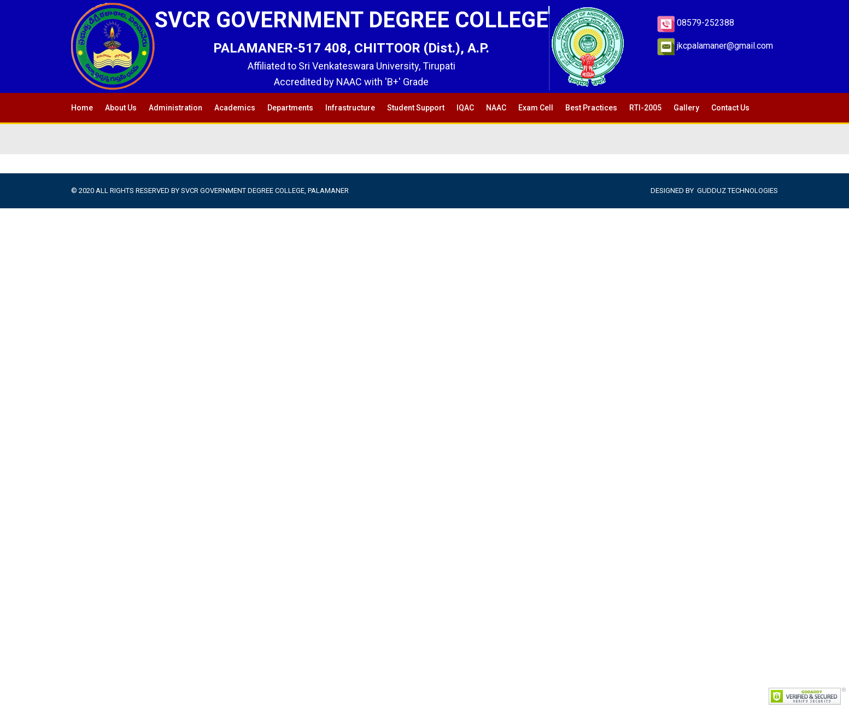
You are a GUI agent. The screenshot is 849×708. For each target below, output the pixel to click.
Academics (234, 107)
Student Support (415, 107)
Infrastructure (350, 107)
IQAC (465, 107)
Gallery (686, 107)
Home (82, 107)
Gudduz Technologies (737, 190)
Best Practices (591, 107)
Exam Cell (535, 107)
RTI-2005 (645, 107)
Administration (175, 107)
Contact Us (730, 107)
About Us (121, 107)
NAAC (496, 107)
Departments (290, 107)
